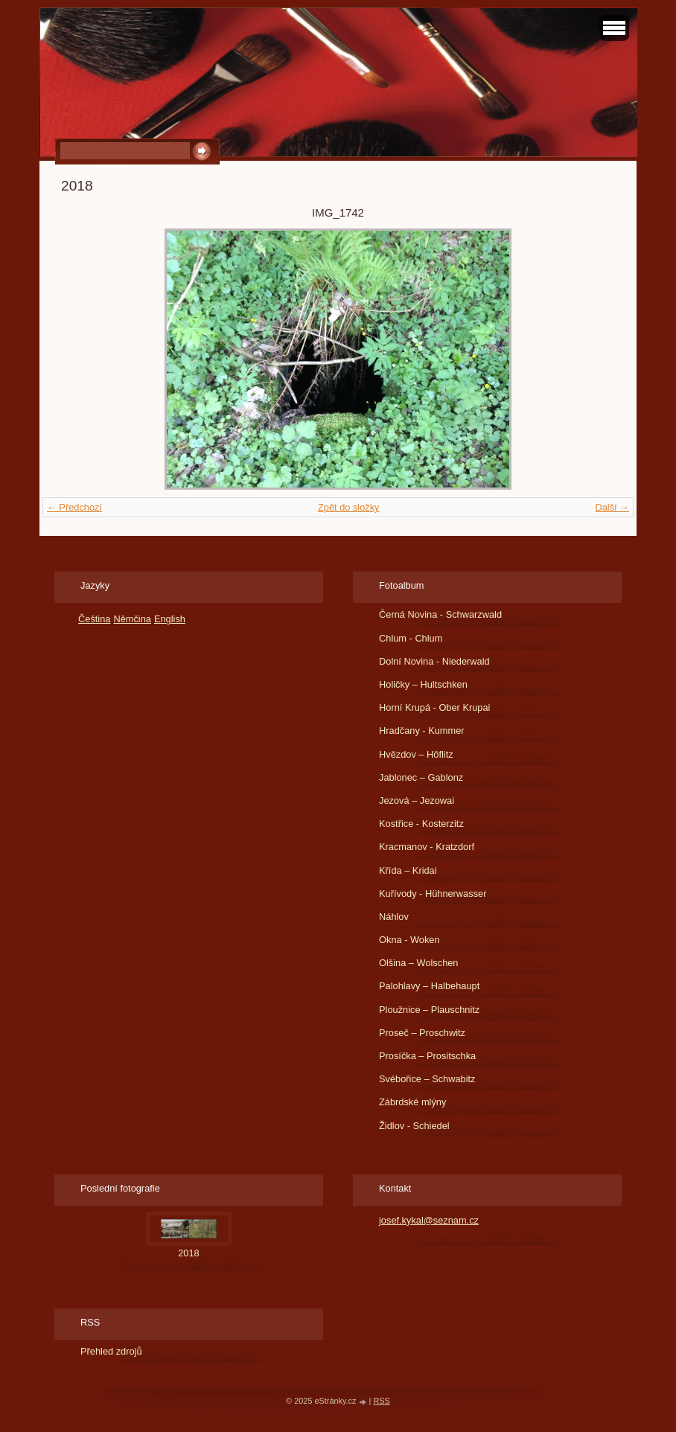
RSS (381, 1400)
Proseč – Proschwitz (422, 1032)
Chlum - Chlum (410, 638)
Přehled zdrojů (111, 1351)
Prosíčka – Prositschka (427, 1055)
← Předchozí (74, 507)
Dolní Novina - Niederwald (434, 661)
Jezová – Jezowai (416, 800)
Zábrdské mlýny (412, 1101)
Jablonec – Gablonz (421, 777)
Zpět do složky (349, 507)
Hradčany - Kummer (422, 730)
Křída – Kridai (408, 870)
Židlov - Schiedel (414, 1125)
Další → (612, 507)
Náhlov (394, 916)
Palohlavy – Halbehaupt (429, 985)
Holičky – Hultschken (423, 684)
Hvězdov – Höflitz (416, 754)
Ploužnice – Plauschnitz (429, 1009)
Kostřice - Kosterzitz (421, 823)
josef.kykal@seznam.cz (429, 1220)
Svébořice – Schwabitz (427, 1078)
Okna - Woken (409, 939)
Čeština (94, 618)
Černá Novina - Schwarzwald (440, 614)
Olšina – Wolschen (418, 962)
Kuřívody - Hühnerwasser (432, 893)
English (169, 618)
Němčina (132, 618)
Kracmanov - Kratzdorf (426, 846)
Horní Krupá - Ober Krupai (434, 707)
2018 (188, 1253)
